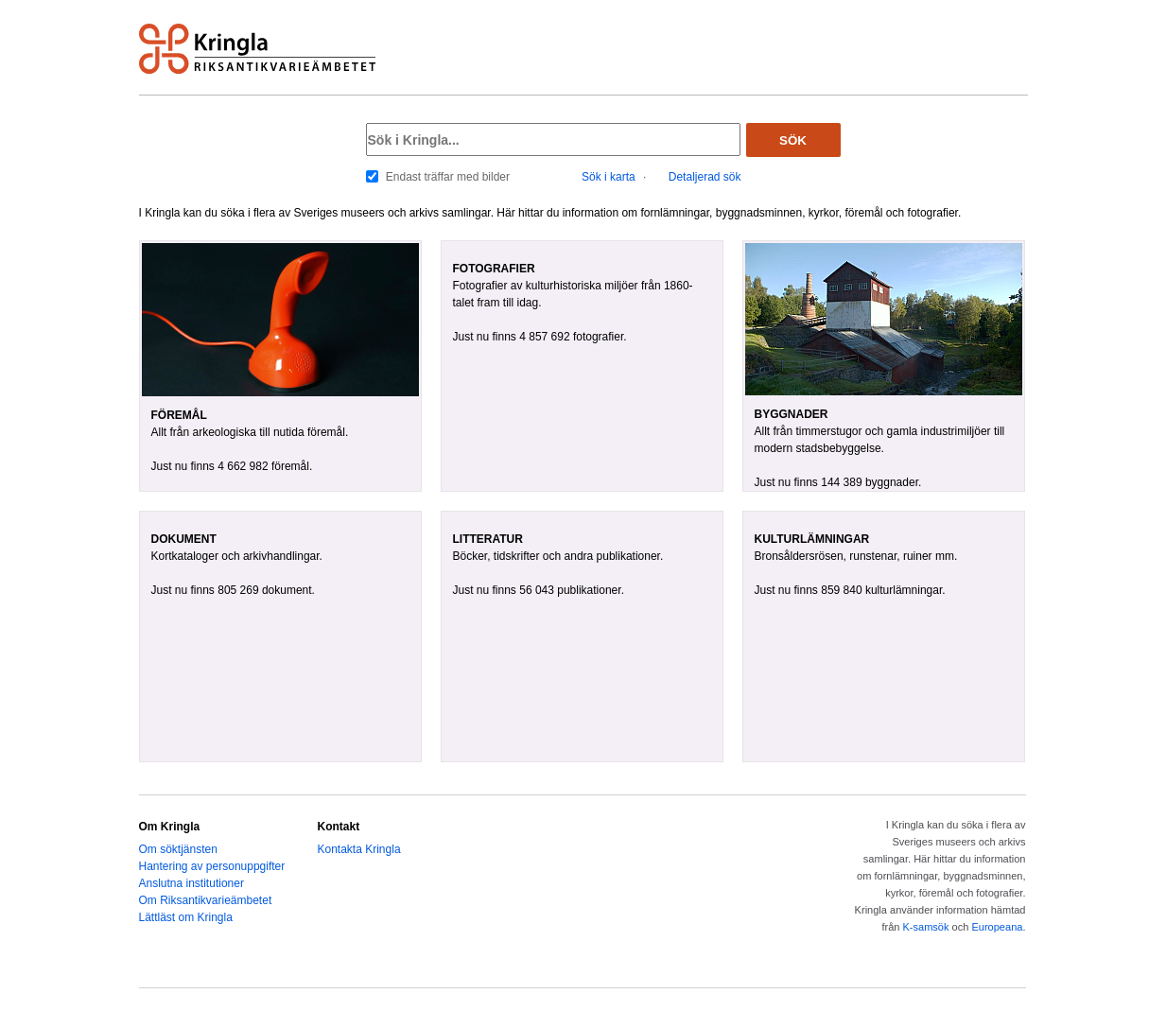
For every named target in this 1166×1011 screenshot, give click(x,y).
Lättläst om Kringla (186, 917)
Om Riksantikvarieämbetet (205, 900)
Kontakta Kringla (359, 849)
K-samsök (925, 927)
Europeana (996, 927)
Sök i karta (608, 176)
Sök (793, 140)
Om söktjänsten (178, 849)
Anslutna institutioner (191, 883)
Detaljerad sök (705, 176)
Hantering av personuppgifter (212, 866)
